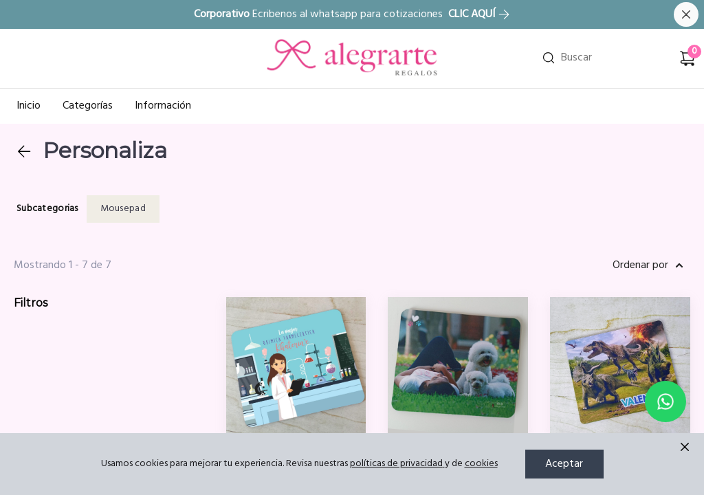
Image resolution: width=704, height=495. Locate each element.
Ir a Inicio (288, 40)
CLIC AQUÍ (479, 14)
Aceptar (564, 464)
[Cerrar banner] (686, 14)
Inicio (28, 106)
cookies (481, 464)
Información (163, 106)
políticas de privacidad (397, 464)
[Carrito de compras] (687, 58)
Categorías (88, 106)
